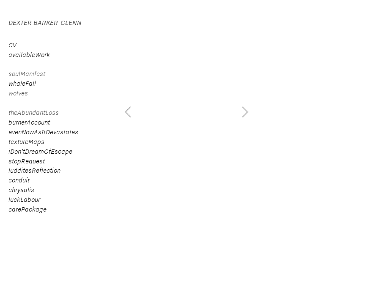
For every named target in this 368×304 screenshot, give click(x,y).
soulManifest (26, 73)
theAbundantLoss (33, 112)
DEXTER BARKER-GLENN (45, 22)
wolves (18, 93)
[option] (186, 112)
